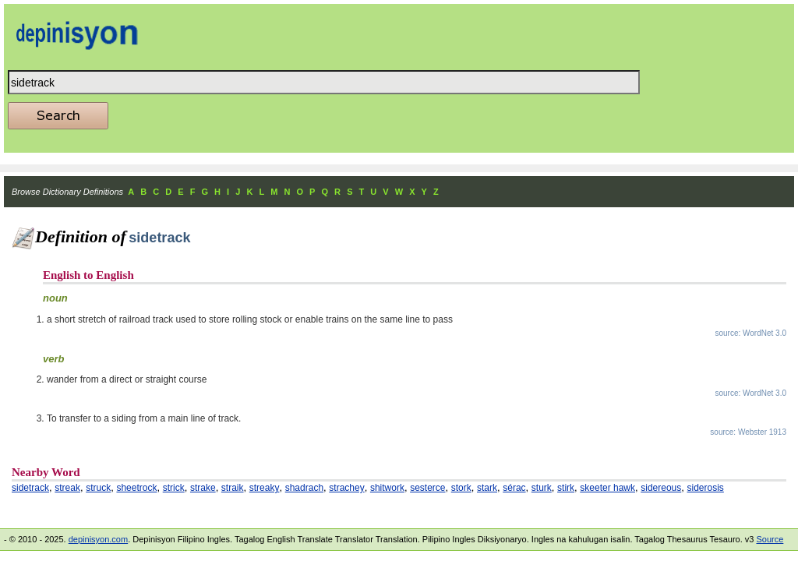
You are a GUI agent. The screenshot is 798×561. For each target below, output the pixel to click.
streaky (264, 487)
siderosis (705, 487)
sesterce (427, 487)
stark (487, 487)
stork (461, 487)
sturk (541, 487)
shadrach (304, 487)
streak (67, 487)
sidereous (661, 487)
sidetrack (30, 487)
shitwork (387, 487)
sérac (514, 487)
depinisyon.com (98, 539)
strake (203, 487)
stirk (565, 487)
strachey (346, 487)
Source (769, 539)
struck (98, 487)
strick (174, 487)
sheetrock (136, 487)
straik (232, 487)
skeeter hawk (607, 487)
